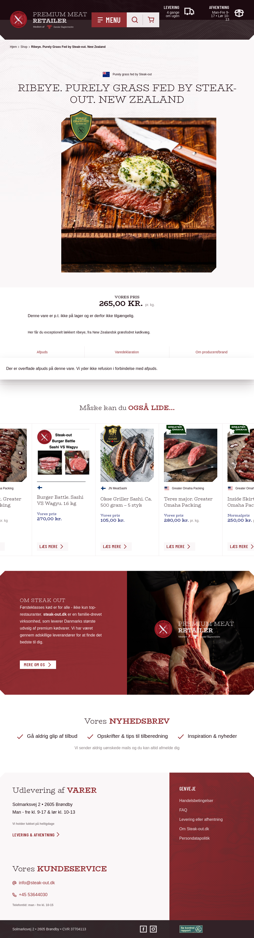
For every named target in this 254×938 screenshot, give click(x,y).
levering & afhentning (36, 834)
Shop (24, 47)
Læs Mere (48, 546)
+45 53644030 (33, 894)
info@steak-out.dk (37, 882)
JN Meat (114, 488)
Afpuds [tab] (42, 352)
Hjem (13, 47)
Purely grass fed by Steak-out (132, 74)
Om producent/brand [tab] (211, 352)
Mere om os (34, 664)
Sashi (123, 488)
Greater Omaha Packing (188, 488)
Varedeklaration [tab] (127, 352)
